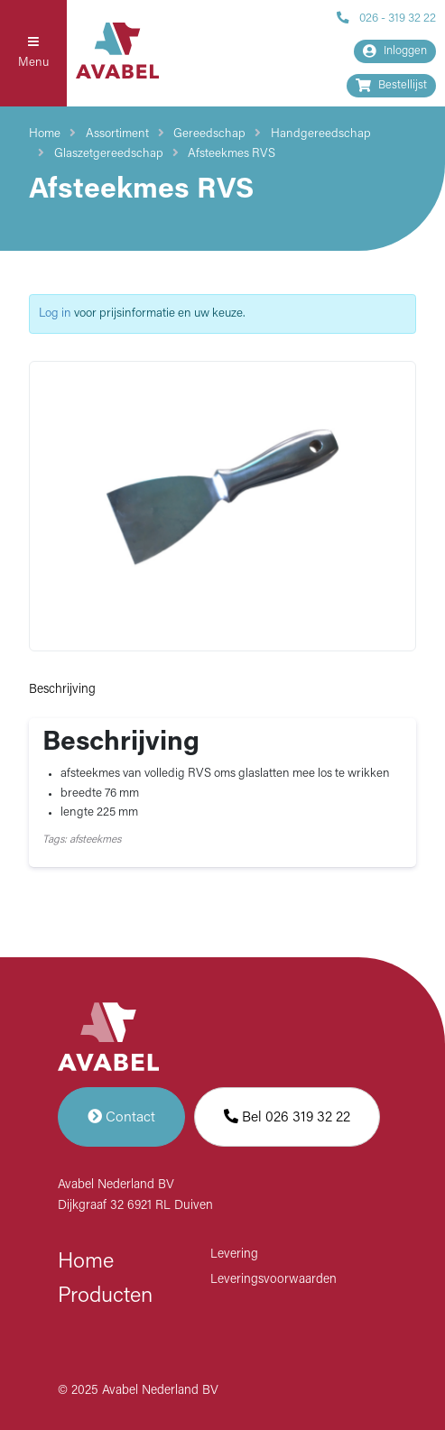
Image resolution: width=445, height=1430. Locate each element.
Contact (121, 1116)
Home (44, 134)
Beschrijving (62, 690)
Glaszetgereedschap (108, 154)
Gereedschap (209, 134)
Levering (234, 1254)
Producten (105, 1296)
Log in (55, 313)
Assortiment (117, 134)
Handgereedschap (321, 134)
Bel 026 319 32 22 (287, 1116)
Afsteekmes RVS (231, 154)
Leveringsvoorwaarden (273, 1280)
